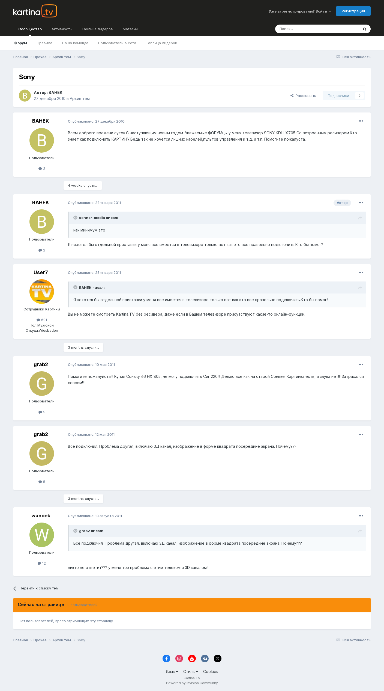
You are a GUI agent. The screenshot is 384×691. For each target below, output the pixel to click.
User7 (41, 272)
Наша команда (75, 43)
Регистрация (353, 11)
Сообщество (30, 31)
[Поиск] (302, 29)
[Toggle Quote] (75, 217)
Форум (20, 43)
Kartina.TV (192, 678)
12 (42, 563)
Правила (44, 43)
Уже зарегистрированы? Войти (300, 11)
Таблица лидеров (161, 43)
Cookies (210, 671)
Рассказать (303, 95)
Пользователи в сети (117, 43)
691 (42, 320)
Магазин (130, 29)
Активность (62, 29)
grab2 (41, 364)
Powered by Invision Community (192, 683)
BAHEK (55, 92)
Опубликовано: (96, 121)
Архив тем (80, 98)
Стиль (190, 671)
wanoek (40, 515)
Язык (172, 671)
